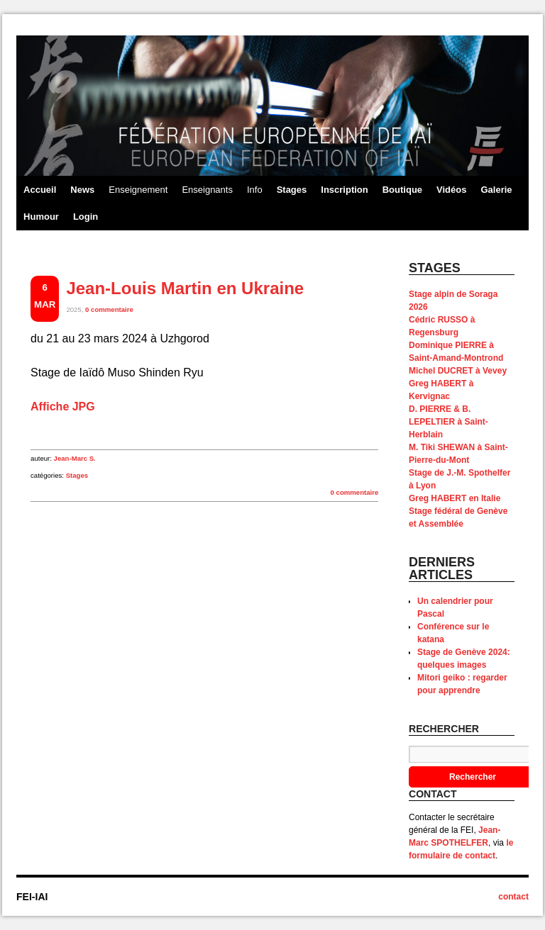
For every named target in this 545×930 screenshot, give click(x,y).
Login (85, 216)
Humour (41, 216)
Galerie (496, 189)
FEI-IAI (32, 896)
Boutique (402, 189)
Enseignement (138, 189)
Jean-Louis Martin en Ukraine (185, 288)
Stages (292, 189)
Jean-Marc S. (75, 458)
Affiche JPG (63, 406)
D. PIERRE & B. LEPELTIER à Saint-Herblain (448, 421)
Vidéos (451, 189)
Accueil (39, 189)
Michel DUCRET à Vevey (458, 371)
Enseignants (207, 189)
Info (255, 189)
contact (513, 897)
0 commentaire (109, 309)
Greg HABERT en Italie (454, 498)
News (82, 189)
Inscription (344, 189)
